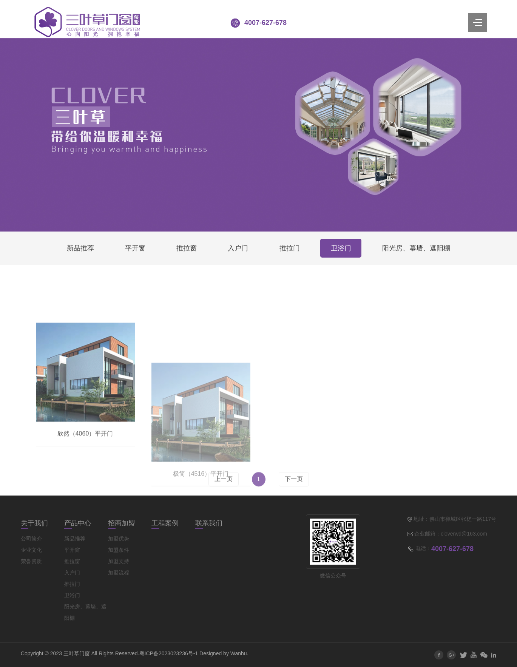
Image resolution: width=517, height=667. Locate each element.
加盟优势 (118, 539)
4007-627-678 (265, 22)
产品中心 (77, 523)
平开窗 (135, 248)
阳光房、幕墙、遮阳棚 (416, 248)
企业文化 (31, 550)
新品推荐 (80, 248)
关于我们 (34, 523)
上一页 (224, 489)
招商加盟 (121, 523)
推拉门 (289, 248)
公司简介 (31, 539)
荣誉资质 (31, 561)
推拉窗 (186, 248)
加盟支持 (118, 561)
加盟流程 (118, 573)
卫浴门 (341, 248)
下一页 (294, 489)
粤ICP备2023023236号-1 (168, 653)
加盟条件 (118, 550)
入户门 (238, 248)
